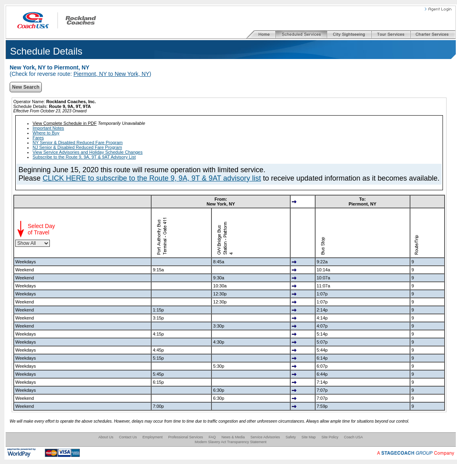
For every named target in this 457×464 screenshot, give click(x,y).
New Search (25, 87)
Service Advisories (265, 437)
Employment (152, 437)
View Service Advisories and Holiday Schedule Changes (88, 152)
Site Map (308, 437)
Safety (291, 437)
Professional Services (185, 437)
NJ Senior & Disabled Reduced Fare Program (77, 147)
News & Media (233, 437)
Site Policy (330, 437)
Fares (38, 137)
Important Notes (48, 128)
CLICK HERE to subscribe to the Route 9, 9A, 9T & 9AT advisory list (152, 178)
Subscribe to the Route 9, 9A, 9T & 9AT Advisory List (84, 157)
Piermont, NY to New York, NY (112, 74)
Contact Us (128, 437)
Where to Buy (46, 132)
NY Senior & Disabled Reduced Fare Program (78, 142)
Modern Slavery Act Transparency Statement (230, 442)
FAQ (212, 437)
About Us (105, 437)
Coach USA (353, 437)
